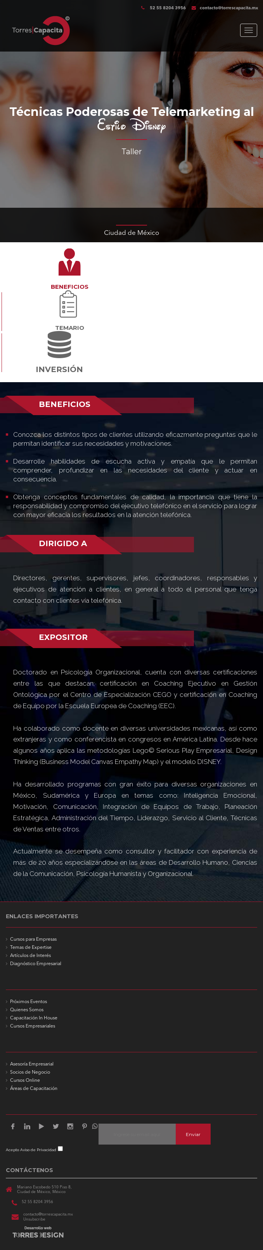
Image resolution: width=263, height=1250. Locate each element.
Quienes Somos (26, 1010)
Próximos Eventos (28, 1002)
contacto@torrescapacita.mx (225, 8)
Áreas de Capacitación (33, 1088)
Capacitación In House (33, 1018)
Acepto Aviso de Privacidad (31, 1150)
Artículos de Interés (30, 955)
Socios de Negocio (30, 1072)
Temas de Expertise (31, 947)
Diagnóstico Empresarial (35, 964)
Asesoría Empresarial (32, 1064)
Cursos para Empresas (33, 939)
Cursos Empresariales (32, 1026)
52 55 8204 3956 (167, 8)
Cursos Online (25, 1080)
